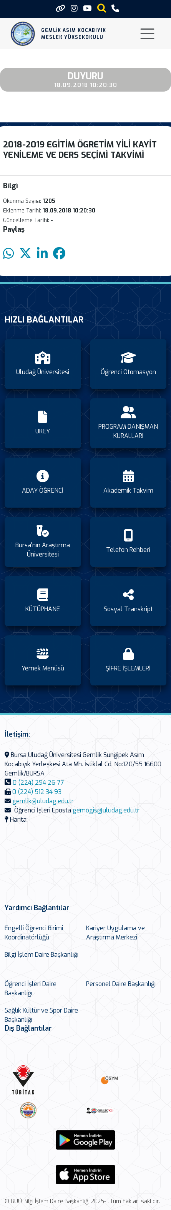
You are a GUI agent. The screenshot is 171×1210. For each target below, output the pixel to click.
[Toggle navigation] (147, 33)
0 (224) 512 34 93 (36, 792)
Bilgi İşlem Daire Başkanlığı (41, 955)
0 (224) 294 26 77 (38, 783)
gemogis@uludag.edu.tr (106, 810)
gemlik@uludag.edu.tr (43, 801)
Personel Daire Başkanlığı (121, 984)
